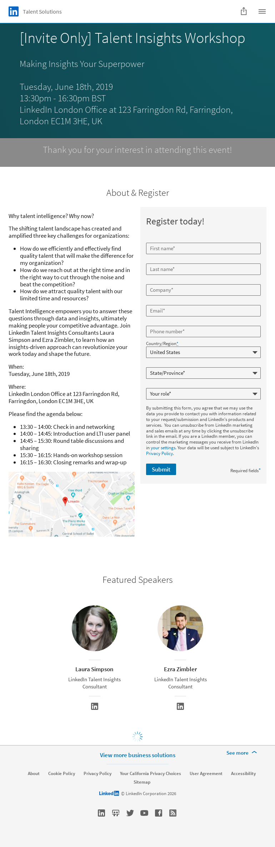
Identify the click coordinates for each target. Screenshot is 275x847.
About (34, 773)
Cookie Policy (61, 773)
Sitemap (142, 782)
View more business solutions (137, 755)
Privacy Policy (159, 453)
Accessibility (243, 773)
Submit (161, 469)
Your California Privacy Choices (150, 773)
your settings (163, 448)
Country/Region (162, 344)
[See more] (243, 753)
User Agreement (206, 773)
